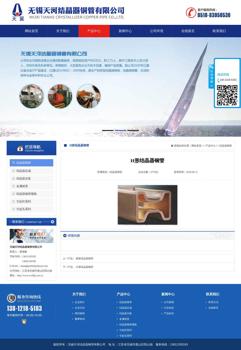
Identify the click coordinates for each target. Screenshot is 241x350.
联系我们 (212, 294)
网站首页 (196, 145)
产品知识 (169, 313)
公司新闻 (169, 302)
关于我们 (79, 294)
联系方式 (213, 302)
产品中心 (211, 145)
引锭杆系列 (23, 201)
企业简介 (80, 302)
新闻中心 (168, 294)
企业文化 (80, 307)
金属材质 (22, 186)
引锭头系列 (23, 209)
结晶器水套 (23, 178)
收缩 (211, 76)
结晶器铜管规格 (26, 193)
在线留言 (213, 307)
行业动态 (169, 307)
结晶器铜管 (23, 162)
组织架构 (80, 313)
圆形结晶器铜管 (84, 258)
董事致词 (80, 319)
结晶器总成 (23, 170)
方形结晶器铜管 (84, 267)
